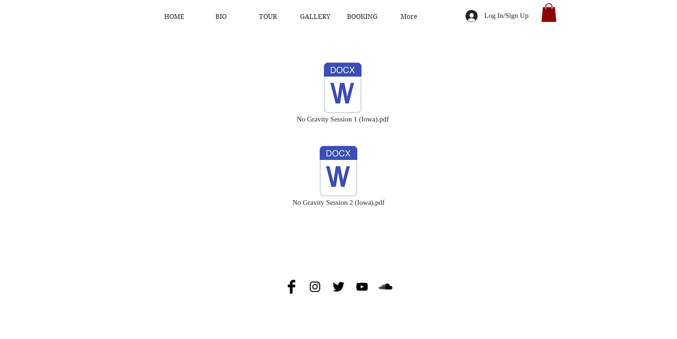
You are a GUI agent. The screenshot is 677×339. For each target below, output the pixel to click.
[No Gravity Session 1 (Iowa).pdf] (343, 93)
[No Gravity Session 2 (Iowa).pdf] (338, 177)
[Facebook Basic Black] (291, 287)
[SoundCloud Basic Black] (385, 287)
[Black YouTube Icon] (362, 287)
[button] (549, 12)
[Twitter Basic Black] (338, 287)
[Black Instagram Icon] (315, 287)
